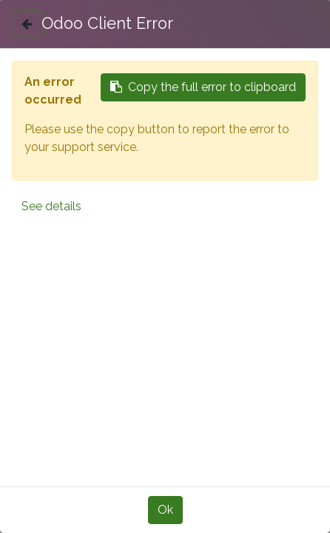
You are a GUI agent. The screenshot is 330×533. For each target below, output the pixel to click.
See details (51, 206)
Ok (165, 510)
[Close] (26, 24)
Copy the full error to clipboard (203, 87)
